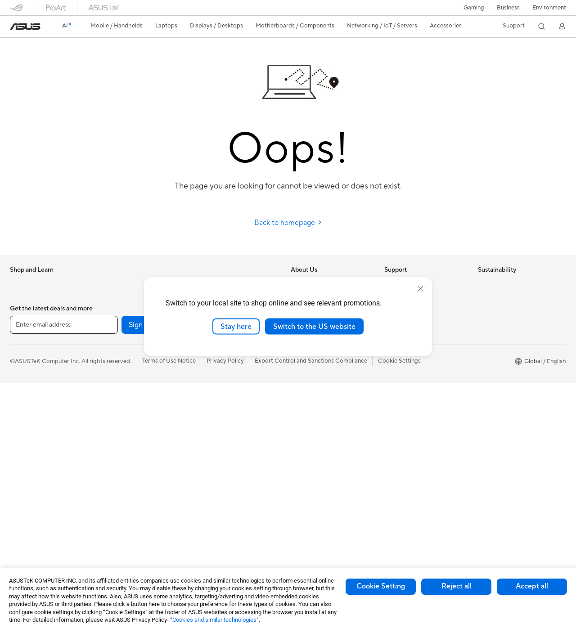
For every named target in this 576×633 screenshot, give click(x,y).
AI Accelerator (122, 459)
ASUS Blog (305, 486)
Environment (549, 7)
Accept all (532, 586)
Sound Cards (120, 472)
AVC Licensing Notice (319, 472)
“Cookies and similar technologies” (214, 619)
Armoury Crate (311, 499)
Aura (297, 513)
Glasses (20, 473)
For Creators (27, 378)
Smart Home (213, 364)
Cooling (113, 391)
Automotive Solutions (319, 459)
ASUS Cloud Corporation (325, 364)
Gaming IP (209, 540)
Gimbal (205, 526)
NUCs (111, 283)
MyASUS (396, 378)
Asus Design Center (317, 432)
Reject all (456, 586)
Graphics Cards (124, 364)
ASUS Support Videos (413, 364)
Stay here (236, 326)
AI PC (298, 405)
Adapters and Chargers (227, 472)
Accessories (26, 324)
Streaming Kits (215, 432)
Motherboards (122, 351)
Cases (111, 378)
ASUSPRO (305, 445)
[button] (474, 7)
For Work (22, 365)
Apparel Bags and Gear (226, 445)
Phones (20, 297)
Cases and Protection (224, 459)
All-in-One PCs (29, 500)
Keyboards (210, 391)
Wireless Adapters (127, 527)
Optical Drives (122, 418)
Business (508, 7)
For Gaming (25, 405)
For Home (23, 351)
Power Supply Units (129, 405)
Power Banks (213, 499)
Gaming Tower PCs (35, 527)
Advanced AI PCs (314, 418)
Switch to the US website (314, 326)
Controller (209, 513)
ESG (484, 283)
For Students (27, 392)
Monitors (22, 446)
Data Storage (121, 432)
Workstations (121, 310)
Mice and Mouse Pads (225, 405)
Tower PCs (24, 514)
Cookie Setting (380, 586)
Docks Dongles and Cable (230, 486)
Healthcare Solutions (38, 310)
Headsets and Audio (222, 418)
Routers (113, 500)
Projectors (24, 487)
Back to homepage (288, 222)
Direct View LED (32, 460)
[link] (25, 26)
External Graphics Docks (136, 445)
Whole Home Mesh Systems (140, 513)
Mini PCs (114, 297)
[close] (420, 288)
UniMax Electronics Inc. (322, 378)
